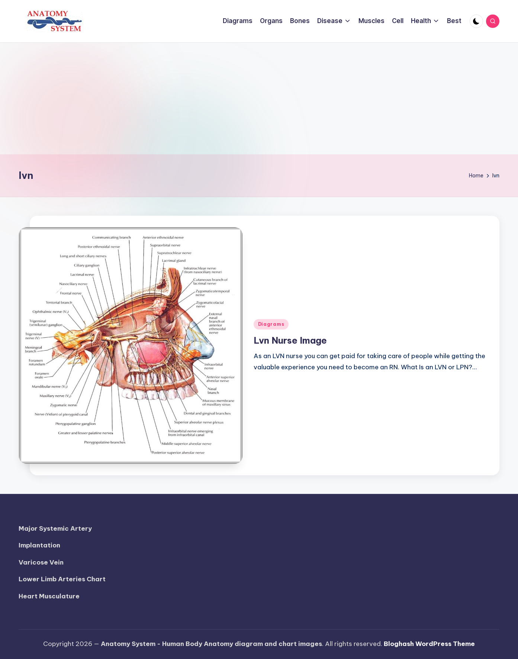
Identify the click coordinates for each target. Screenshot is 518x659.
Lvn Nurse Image (290, 340)
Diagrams (271, 324)
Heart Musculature (49, 596)
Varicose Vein (41, 562)
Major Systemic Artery (55, 528)
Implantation (39, 545)
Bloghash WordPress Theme (429, 644)
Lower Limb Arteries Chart (62, 579)
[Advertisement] (259, 98)
